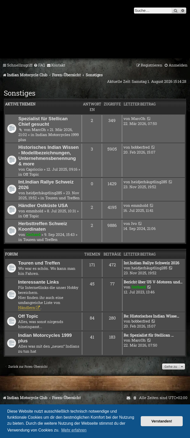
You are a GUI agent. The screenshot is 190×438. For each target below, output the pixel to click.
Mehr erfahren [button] (74, 430)
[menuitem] (39, 65)
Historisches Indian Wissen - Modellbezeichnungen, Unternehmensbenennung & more (48, 155)
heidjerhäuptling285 (44, 192)
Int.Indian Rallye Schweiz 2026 (151, 262)
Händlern (26, 307)
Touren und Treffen (62, 197)
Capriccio (34, 169)
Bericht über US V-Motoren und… (153, 281)
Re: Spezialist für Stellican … (149, 335)
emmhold (34, 210)
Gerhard (33, 234)
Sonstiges (19, 93)
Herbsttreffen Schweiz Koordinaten (42, 226)
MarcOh (39, 129)
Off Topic (31, 174)
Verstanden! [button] (162, 421)
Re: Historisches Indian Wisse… (151, 316)
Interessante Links (38, 282)
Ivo (134, 223)
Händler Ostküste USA (43, 205)
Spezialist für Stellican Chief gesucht (43, 121)
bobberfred (140, 147)
